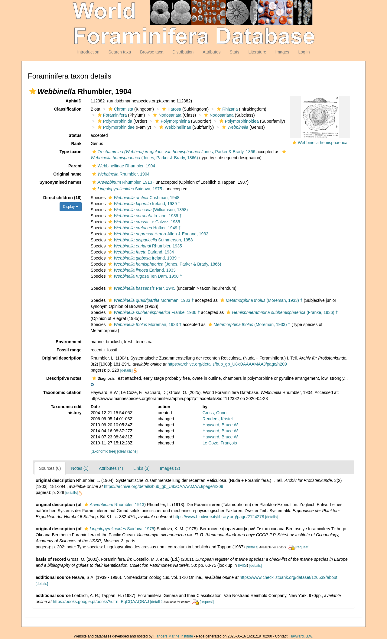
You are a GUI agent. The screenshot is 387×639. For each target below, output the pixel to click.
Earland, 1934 (140, 252)
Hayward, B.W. (301, 636)
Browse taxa (151, 52)
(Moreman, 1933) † (261, 300)
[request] (302, 547)
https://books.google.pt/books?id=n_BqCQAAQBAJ (101, 601)
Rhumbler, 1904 (120, 174)
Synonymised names (60, 182)
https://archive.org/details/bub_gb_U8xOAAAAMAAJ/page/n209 (227, 364)
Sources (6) (50, 468)
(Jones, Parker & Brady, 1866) (164, 264)
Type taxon (71, 151)
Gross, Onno (214, 412)
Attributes (211, 52)
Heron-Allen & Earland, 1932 (157, 233)
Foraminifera (111, 115)
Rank (76, 143)
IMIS (242, 565)
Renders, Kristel (218, 418)
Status (75, 135)
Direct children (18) (62, 197)
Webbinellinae (174, 127)
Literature (257, 52)
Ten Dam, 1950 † (144, 276)
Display (70, 207)
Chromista (120, 109)
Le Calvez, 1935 (143, 221)
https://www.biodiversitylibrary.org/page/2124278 (218, 516)
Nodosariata (166, 115)
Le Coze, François (220, 443)
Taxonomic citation (62, 392)
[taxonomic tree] (103, 451)
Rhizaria (226, 109)
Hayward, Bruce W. (221, 424)
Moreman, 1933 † (150, 300)
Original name (67, 174)
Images (282, 52)
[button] (32, 91)
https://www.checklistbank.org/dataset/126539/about (288, 577)
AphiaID (74, 100)
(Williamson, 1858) (147, 209)
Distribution (183, 52)
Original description (61, 358)
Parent (75, 165)
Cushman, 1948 (143, 197)
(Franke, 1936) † (281, 312)
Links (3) (141, 468)
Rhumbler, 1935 (144, 246)
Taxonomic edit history (66, 409)
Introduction (88, 52)
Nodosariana (218, 115)
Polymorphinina (172, 121)
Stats (234, 52)
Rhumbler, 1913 (121, 182)
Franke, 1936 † (153, 312)
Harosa (171, 109)
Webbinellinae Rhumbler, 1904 (123, 165)
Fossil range (69, 349)
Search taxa (120, 52)
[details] (126, 370)
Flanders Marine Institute (173, 636)
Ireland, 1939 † (143, 203)
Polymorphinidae (115, 127)
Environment (69, 341)
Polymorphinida (114, 121)
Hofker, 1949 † (144, 227)
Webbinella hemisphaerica (322, 142)
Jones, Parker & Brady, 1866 (173, 151)
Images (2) (170, 468)
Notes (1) (80, 468)
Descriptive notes (64, 378)
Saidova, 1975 (126, 188)
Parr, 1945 (141, 288)
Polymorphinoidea (238, 121)
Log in (304, 52)
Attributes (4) (111, 468)
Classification (68, 109)
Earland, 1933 (141, 270)
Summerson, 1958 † (151, 239)
